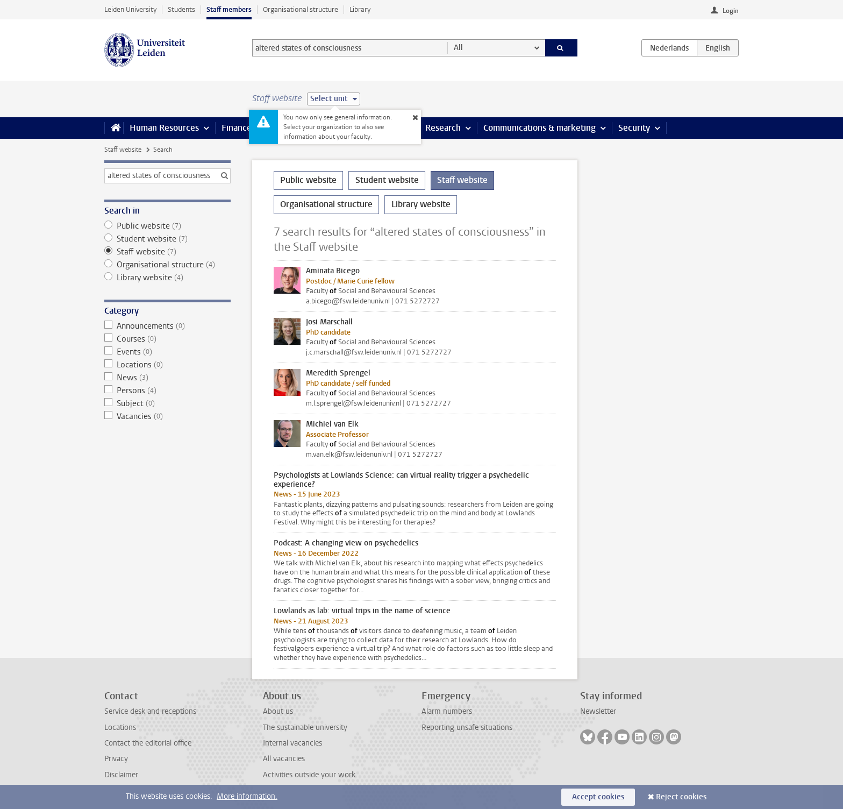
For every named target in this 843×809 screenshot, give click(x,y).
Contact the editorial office (147, 743)
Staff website (122, 149)
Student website (167, 239)
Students (181, 9)
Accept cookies (598, 797)
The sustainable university (305, 727)
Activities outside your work (309, 775)
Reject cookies (681, 797)
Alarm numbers (447, 711)
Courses (167, 339)
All (458, 47)
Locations (167, 365)
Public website (167, 226)
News (167, 378)
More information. (247, 796)
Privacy (116, 759)
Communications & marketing (539, 127)
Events (167, 352)
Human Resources (164, 127)
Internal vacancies (292, 743)
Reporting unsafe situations (467, 727)
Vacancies (167, 416)
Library (359, 9)
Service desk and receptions (150, 711)
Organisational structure (300, 9)
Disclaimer (121, 775)
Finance (237, 127)
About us (278, 711)
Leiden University (130, 9)
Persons (167, 390)
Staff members (229, 9)
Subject (167, 403)
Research (443, 127)
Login (731, 10)
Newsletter (598, 711)
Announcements (167, 326)
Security (634, 127)
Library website (167, 277)
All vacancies (284, 759)
